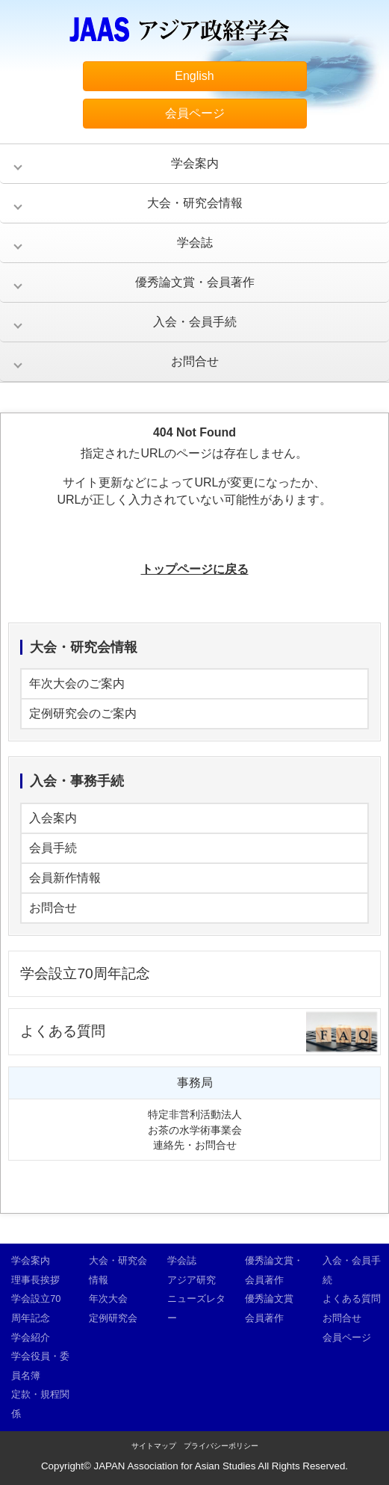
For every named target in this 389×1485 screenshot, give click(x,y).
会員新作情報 (65, 877)
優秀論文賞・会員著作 (195, 282)
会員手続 (53, 848)
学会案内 (195, 163)
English (194, 76)
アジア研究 (191, 1279)
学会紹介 (30, 1337)
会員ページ (195, 113)
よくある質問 (62, 1031)
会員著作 (264, 1318)
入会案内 (53, 818)
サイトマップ (153, 1446)
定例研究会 (113, 1318)
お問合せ (195, 361)
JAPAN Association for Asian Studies (175, 1466)
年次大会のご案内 (77, 683)
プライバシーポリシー (221, 1446)
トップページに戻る (195, 569)
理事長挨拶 (35, 1279)
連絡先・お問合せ (195, 1145)
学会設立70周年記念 (84, 973)
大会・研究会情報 (195, 203)
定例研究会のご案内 (83, 713)
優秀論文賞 (269, 1298)
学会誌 (195, 242)
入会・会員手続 (195, 321)
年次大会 (108, 1298)
